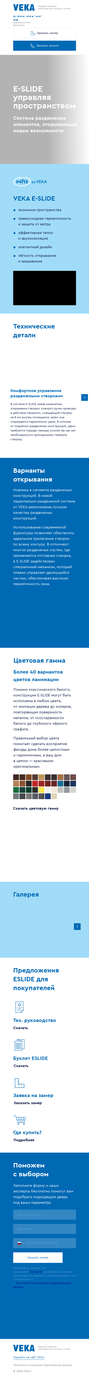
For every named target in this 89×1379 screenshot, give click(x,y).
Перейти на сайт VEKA (28, 1357)
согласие (36, 1271)
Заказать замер (37, 1257)
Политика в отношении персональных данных (42, 1365)
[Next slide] (77, 926)
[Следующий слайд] (84, 397)
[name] (44, 1215)
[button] (44, 46)
